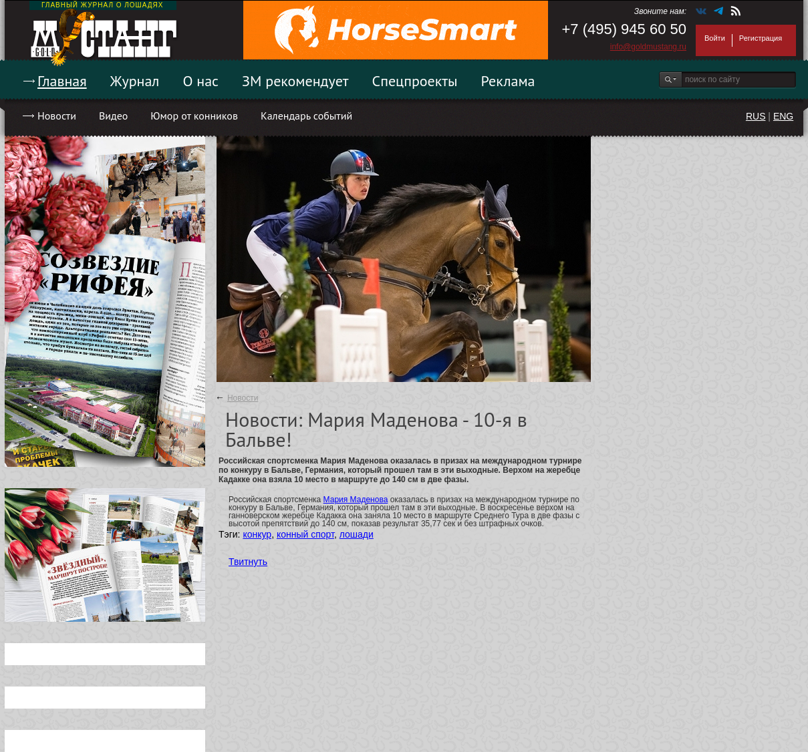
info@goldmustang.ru (648, 46)
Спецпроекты (415, 80)
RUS (756, 116)
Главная (62, 80)
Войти (714, 38)
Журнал (135, 80)
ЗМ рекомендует (295, 80)
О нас (200, 80)
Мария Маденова (355, 499)
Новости (56, 115)
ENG (783, 116)
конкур (257, 534)
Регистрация (760, 38)
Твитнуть (248, 561)
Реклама (508, 80)
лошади (357, 534)
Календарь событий (306, 115)
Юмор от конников (194, 115)
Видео (113, 115)
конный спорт (305, 534)
